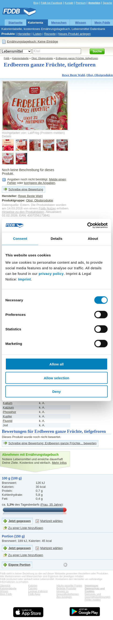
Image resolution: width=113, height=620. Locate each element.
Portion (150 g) (13, 536)
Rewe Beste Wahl (73, 75)
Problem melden (52, 133)
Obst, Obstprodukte (42, 58)
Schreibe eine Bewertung (25, 189)
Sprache (107, 2)
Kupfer (7, 416)
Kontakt (69, 2)
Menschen (59, 22)
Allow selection (56, 378)
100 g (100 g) (12, 478)
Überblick (5, 585)
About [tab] (93, 238)
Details (6, 136)
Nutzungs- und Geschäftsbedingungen (97, 595)
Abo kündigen (64, 596)
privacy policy (51, 274)
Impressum (91, 585)
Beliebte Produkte (66, 588)
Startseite (15, 22)
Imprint (24, 279)
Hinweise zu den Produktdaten (23, 212)
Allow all (56, 364)
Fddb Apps (34, 594)
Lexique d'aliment (38, 591)
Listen (37, 34)
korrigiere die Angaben (39, 183)
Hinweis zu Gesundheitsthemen (67, 592)
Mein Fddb (102, 22)
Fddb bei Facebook (51, 2)
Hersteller (24, 34)
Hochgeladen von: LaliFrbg (20, 133)
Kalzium (8, 407)
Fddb (6, 58)
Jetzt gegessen (19, 521)
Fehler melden (93, 599)
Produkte (8, 34)
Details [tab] (56, 238)
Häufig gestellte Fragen (69, 585)
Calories (32, 588)
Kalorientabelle (39, 22)
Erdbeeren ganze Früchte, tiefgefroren (77, 58)
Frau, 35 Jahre (51, 504)
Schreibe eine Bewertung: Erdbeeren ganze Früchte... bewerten (52, 443)
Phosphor (9, 412)
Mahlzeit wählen (51, 521)
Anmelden (94, 2)
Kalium (7, 403)
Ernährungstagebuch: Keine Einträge (32, 41)
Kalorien (32, 585)
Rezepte (50, 34)
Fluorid (7, 421)
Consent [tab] (20, 238)
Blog (35, 2)
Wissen (80, 22)
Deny (56, 392)
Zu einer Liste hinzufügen (25, 528)
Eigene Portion (19, 564)
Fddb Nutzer (47, 208)
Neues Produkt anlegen (74, 34)
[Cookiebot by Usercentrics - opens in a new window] (87, 225)
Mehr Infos (59, 462)
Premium (81, 2)
